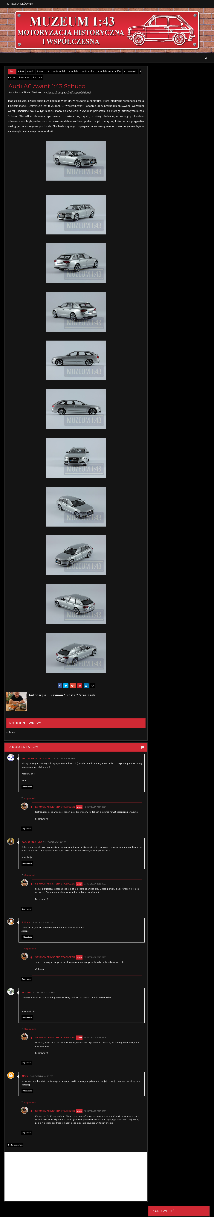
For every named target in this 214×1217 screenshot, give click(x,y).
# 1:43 (21, 71)
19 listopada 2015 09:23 (95, 887)
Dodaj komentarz (15, 1148)
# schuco (37, 77)
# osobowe (24, 77)
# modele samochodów (109, 71)
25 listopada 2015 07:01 (95, 1115)
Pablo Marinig (32, 845)
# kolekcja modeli (56, 71)
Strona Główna (20, 3)
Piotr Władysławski (37, 758)
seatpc (27, 996)
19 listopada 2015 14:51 (43, 926)
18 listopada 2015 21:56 (64, 759)
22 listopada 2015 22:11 (95, 961)
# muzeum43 (130, 71)
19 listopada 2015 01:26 (54, 846)
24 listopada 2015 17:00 (41, 1080)
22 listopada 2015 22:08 (95, 1041)
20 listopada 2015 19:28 (44, 996)
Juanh (26, 926)
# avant (40, 71)
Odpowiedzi (31, 798)
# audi (30, 71)
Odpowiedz (27, 786)
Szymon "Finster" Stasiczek (56, 807)
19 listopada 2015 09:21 (95, 807)
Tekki (25, 1079)
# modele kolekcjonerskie (81, 71)
